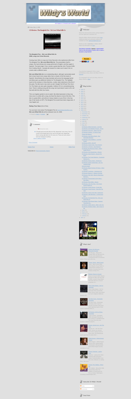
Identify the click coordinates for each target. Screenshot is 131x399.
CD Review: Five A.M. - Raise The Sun (91, 130)
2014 (82, 98)
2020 (82, 95)
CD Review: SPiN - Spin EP (89, 143)
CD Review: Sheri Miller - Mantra (90, 182)
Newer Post (31, 147)
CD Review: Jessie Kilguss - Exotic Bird (92, 187)
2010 (82, 106)
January (84, 215)
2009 (82, 108)
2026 (82, 89)
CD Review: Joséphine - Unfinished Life (92, 171)
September (85, 117)
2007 (82, 217)
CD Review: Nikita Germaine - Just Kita (92, 126)
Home (51, 147)
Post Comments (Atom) (43, 151)
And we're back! (86, 166)
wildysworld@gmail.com (95, 40)
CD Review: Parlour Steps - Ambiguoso (92, 160)
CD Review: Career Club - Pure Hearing (92, 144)
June (83, 123)
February (84, 213)
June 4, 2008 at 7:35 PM (39, 138)
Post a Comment (33, 142)
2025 (82, 91)
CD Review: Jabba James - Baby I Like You (93, 204)
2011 (82, 104)
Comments (83, 389)
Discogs (81, 74)
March (84, 212)
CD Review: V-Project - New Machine (91, 146)
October (84, 115)
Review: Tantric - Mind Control (95, 262)
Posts (82, 386)
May (83, 125)
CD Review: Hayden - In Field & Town (91, 132)
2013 (82, 100)
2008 (82, 110)
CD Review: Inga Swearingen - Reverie (92, 152)
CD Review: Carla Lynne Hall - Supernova (92, 192)
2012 (82, 102)
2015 (82, 97)
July (83, 121)
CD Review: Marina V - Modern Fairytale (92, 173)
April (83, 210)
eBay (89, 79)
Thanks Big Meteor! (87, 134)
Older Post (72, 147)
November (85, 113)
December (85, 112)
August (84, 119)
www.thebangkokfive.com (64, 110)
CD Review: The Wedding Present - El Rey (92, 128)
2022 (82, 93)
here (101, 37)
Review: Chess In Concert (95, 274)
